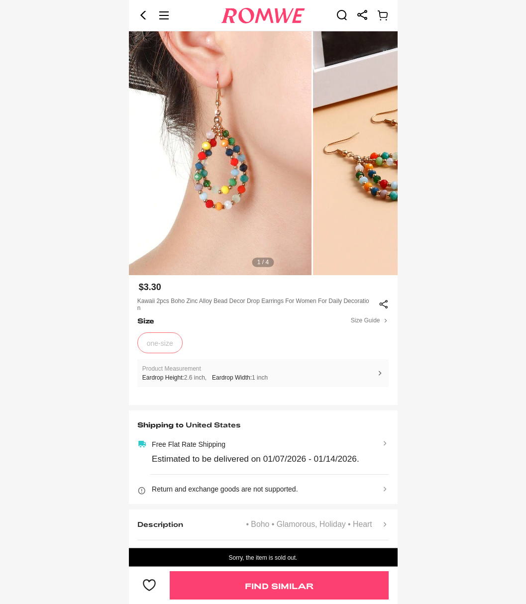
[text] (263, 153)
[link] (342, 15)
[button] (143, 15)
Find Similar (279, 586)
